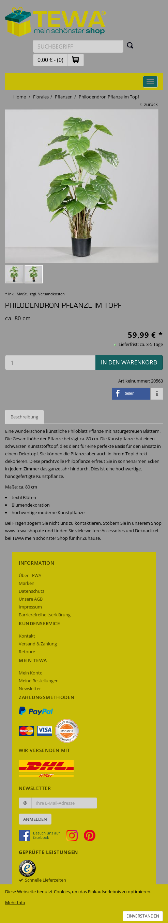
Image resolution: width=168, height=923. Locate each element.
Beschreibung (24, 417)
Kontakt (27, 636)
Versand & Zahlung (38, 644)
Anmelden (35, 819)
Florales (41, 97)
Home (19, 97)
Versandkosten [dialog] (51, 293)
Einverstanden (142, 916)
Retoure (27, 651)
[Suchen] (130, 45)
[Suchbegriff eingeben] (78, 46)
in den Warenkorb (129, 362)
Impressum (30, 607)
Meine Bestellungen (39, 681)
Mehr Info (15, 902)
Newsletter (30, 688)
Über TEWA (30, 575)
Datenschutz (31, 591)
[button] (75, 59)
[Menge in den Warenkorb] (50, 362)
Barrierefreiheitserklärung (45, 615)
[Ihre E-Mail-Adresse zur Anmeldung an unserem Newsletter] (64, 803)
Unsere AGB (31, 599)
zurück (151, 104)
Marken (26, 583)
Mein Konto (31, 673)
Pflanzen (64, 97)
